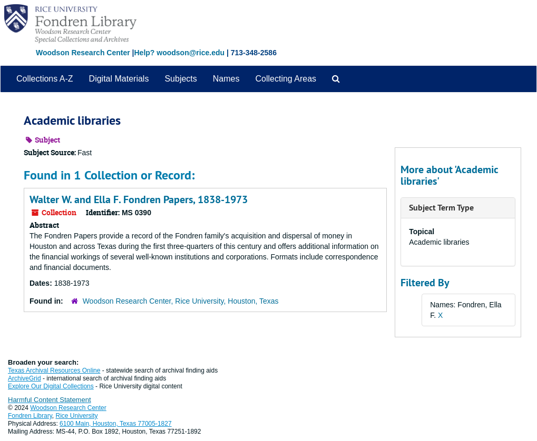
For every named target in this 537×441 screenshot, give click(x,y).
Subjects (180, 78)
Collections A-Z (44, 78)
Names (226, 78)
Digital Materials (119, 78)
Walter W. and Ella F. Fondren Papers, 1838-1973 (139, 199)
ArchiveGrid (24, 378)
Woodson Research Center (83, 52)
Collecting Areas (285, 78)
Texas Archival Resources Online (54, 370)
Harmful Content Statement (49, 400)
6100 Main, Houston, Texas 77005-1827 (116, 423)
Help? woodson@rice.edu (179, 52)
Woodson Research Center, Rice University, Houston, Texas (181, 301)
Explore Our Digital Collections (51, 386)
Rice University (77, 415)
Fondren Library (30, 415)
